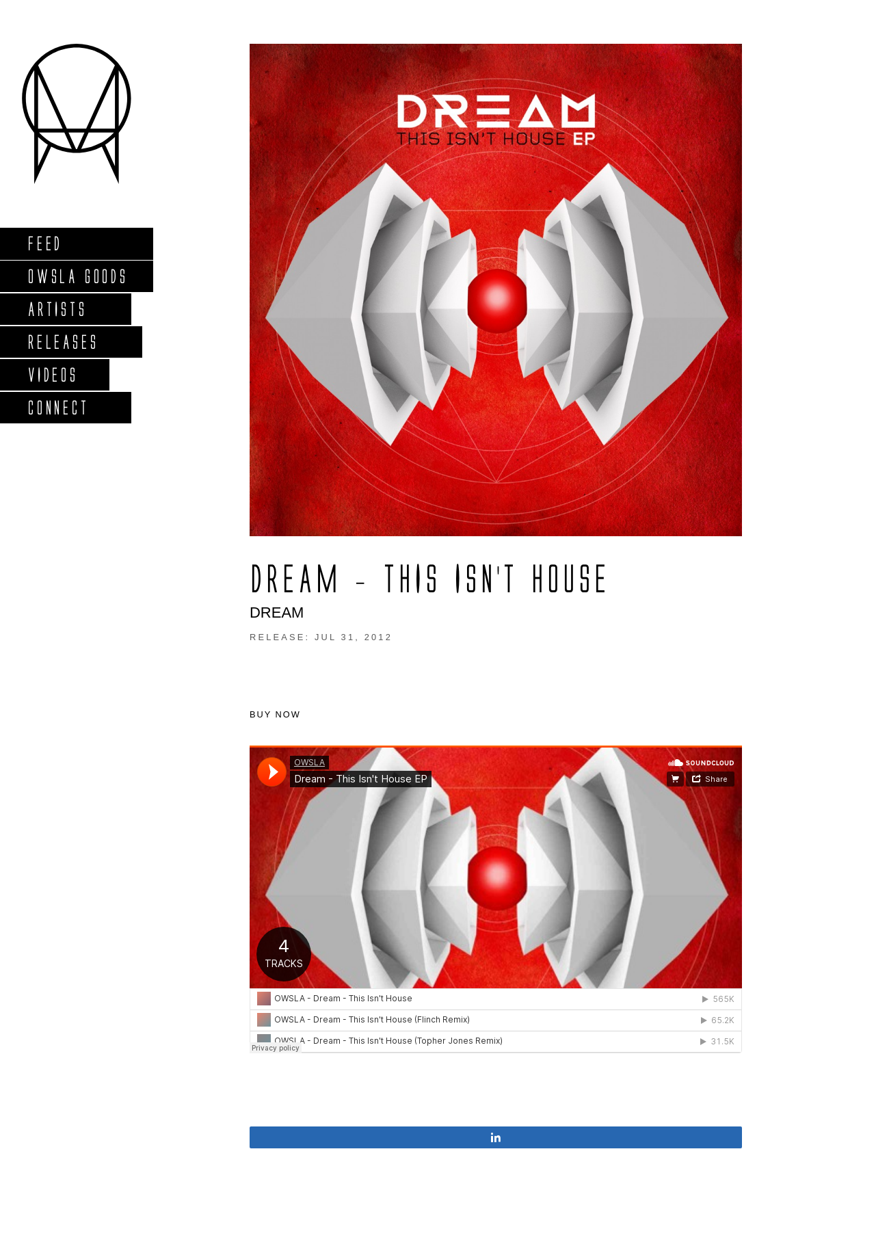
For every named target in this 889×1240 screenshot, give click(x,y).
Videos (52, 374)
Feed (44, 243)
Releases (62, 341)
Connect (58, 407)
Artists (57, 309)
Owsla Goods (77, 276)
